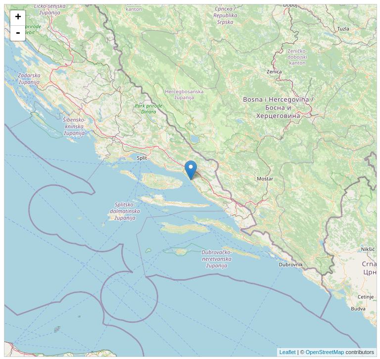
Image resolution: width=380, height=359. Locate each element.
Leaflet (288, 352)
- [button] (17, 33)
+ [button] (18, 17)
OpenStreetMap (325, 352)
